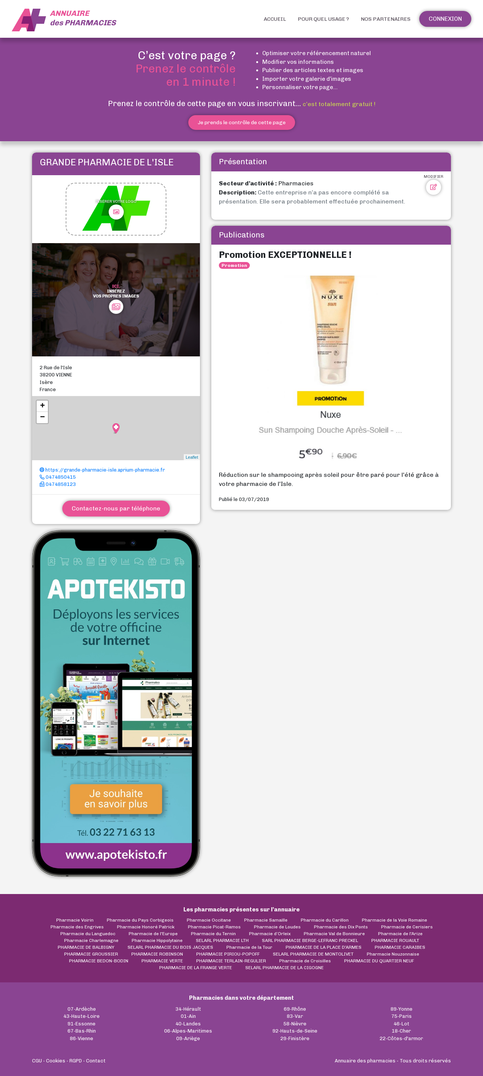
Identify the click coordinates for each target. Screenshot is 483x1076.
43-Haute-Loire (81, 1016)
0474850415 (58, 477)
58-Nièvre (294, 1024)
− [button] (42, 417)
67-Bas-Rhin (82, 1031)
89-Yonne (401, 1009)
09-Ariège (188, 1038)
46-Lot (401, 1024)
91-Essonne (81, 1024)
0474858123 (58, 484)
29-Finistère (294, 1038)
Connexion (445, 18)
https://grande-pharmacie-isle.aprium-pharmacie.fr (102, 470)
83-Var (295, 1016)
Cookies (55, 1061)
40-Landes (188, 1024)
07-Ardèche (82, 1009)
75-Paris (401, 1016)
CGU (37, 1061)
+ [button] (42, 406)
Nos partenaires (386, 19)
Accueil (275, 19)
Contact (96, 1061)
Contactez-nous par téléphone (116, 508)
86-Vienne (81, 1038)
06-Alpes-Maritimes (188, 1031)
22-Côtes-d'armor (401, 1038)
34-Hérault (188, 1009)
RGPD (75, 1061)
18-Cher (401, 1031)
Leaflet (192, 457)
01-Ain (188, 1016)
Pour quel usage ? (323, 19)
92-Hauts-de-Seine (294, 1031)
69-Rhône (295, 1009)
